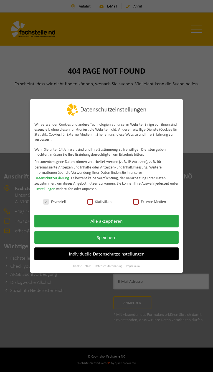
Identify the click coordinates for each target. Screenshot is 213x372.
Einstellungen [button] (44, 188)
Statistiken (99, 201)
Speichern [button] (106, 237)
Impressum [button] (133, 265)
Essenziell (54, 201)
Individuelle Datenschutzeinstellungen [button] (106, 253)
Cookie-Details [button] (82, 265)
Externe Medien (149, 201)
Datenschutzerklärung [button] (109, 265)
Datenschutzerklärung (51, 177)
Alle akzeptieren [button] (106, 220)
